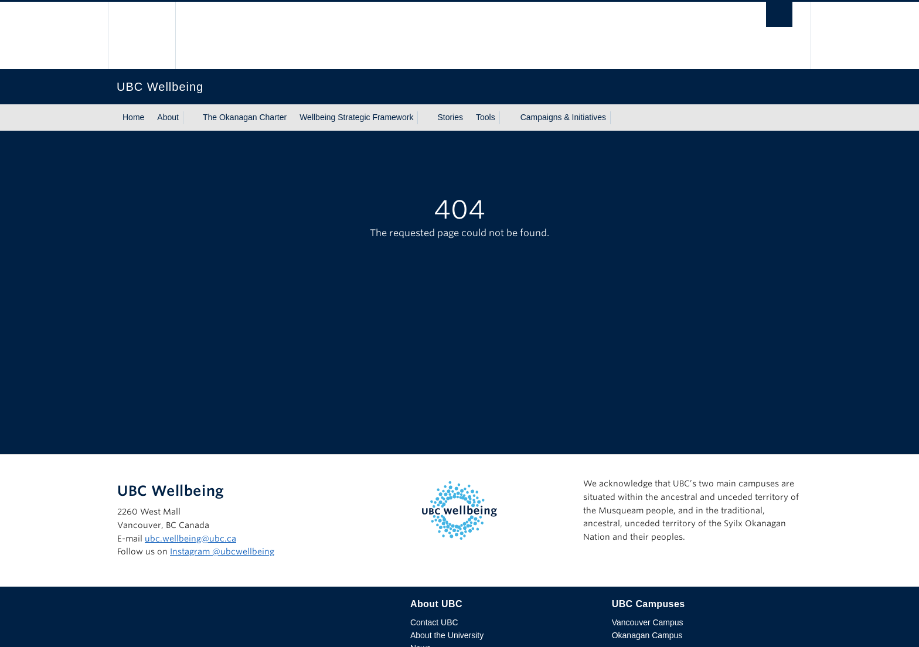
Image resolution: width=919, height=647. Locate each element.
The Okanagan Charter (245, 117)
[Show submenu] (190, 117)
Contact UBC (434, 622)
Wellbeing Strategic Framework (356, 117)
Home (133, 117)
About (168, 117)
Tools (485, 117)
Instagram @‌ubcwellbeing (222, 551)
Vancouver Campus (647, 622)
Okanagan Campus (647, 635)
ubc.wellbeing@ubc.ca (190, 538)
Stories (450, 117)
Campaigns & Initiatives (563, 117)
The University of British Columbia (141, 35)
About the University (447, 635)
